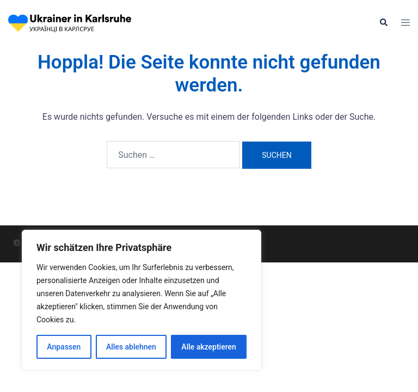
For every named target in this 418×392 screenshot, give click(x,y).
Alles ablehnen (131, 346)
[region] (141, 300)
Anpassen (64, 346)
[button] (383, 23)
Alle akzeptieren (208, 346)
